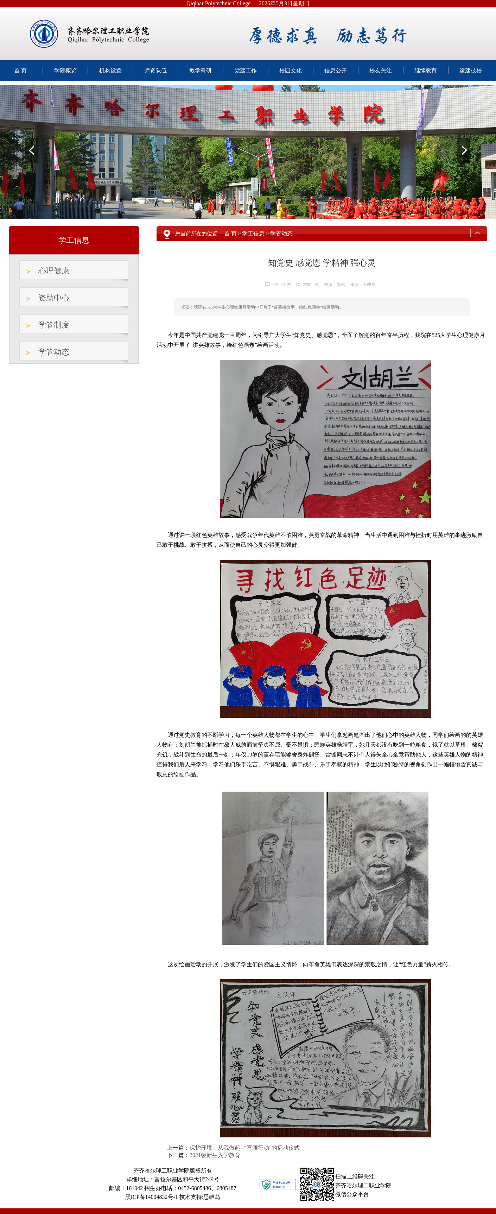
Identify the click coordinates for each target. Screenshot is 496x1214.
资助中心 (53, 297)
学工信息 (253, 233)
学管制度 (53, 324)
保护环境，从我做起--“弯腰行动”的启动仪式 (245, 1148)
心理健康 (53, 270)
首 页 (20, 70)
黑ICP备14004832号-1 (151, 1197)
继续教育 (425, 70)
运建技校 (470, 70)
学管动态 (53, 352)
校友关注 (380, 70)
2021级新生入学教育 (215, 1155)
